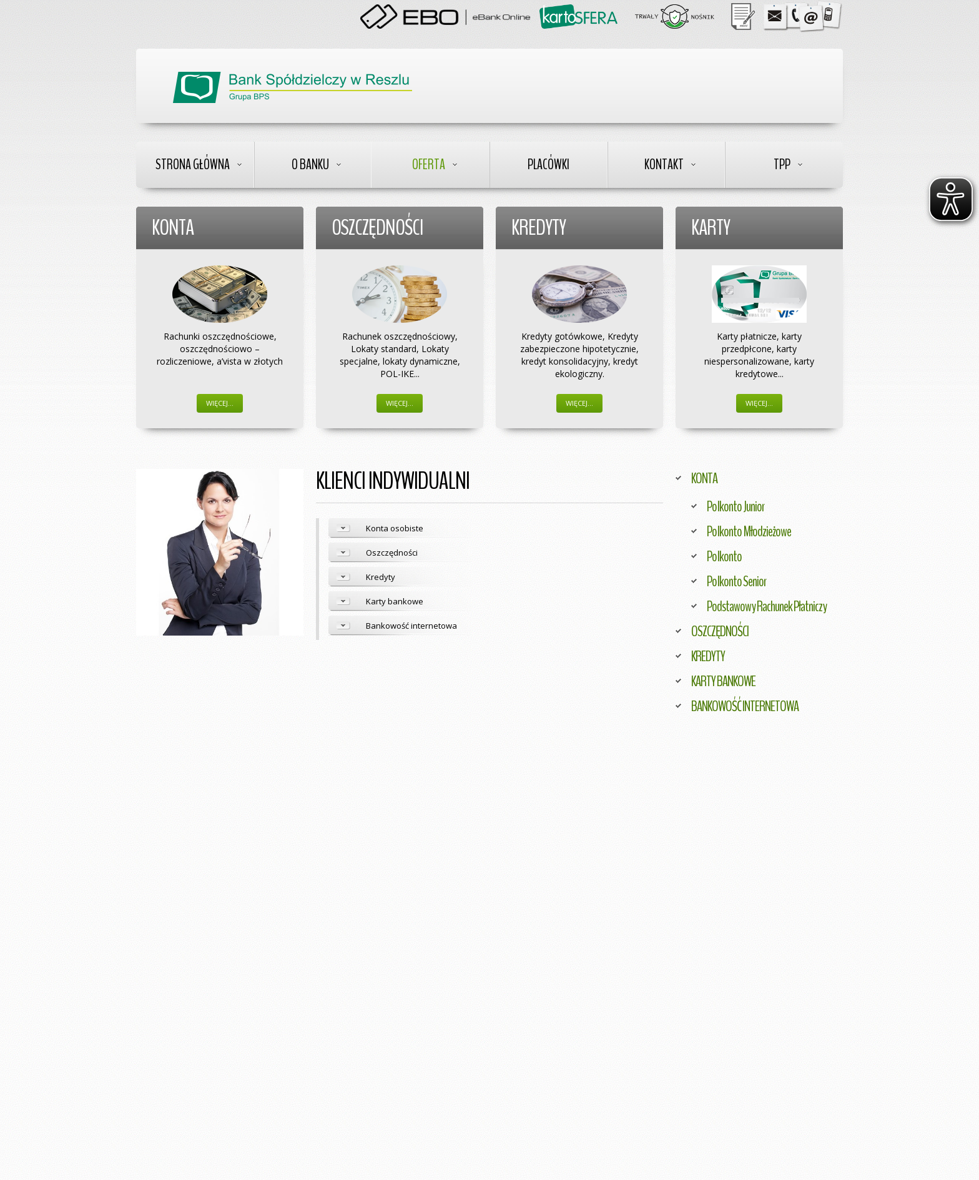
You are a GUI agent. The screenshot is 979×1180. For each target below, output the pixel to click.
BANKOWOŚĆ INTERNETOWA (745, 706)
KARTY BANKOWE (723, 681)
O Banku (310, 164)
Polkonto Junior (735, 506)
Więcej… (220, 403)
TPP (782, 164)
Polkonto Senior (736, 581)
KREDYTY (708, 656)
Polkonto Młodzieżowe (749, 531)
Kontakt (664, 164)
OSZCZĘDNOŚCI (720, 631)
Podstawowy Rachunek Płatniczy (767, 606)
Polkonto (724, 556)
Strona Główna (192, 164)
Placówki (548, 164)
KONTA (704, 478)
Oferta (428, 164)
